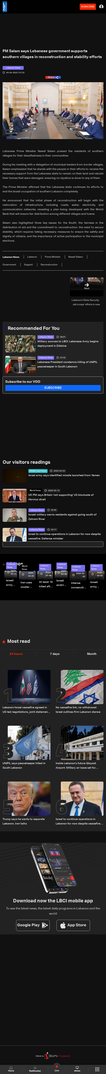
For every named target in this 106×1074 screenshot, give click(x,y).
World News (35, 491)
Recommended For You (33, 328)
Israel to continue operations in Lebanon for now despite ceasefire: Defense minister (64, 536)
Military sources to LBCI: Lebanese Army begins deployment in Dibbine (67, 343)
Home (11, 1069)
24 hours (16, 654)
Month (92, 654)
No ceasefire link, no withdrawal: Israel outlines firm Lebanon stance (78, 709)
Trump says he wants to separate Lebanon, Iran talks (24, 821)
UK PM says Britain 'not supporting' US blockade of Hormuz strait (61, 497)
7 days (55, 654)
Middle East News (38, 471)
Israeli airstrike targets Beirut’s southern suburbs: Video (62, 583)
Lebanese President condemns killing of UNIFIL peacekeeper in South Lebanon (67, 364)
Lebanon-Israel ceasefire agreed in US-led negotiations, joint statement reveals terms (26, 710)
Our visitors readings (26, 462)
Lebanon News (46, 337)
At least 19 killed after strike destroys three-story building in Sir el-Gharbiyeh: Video (46, 585)
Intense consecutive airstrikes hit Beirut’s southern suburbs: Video (79, 586)
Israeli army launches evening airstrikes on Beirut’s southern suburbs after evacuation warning (97, 585)
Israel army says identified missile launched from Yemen (64, 475)
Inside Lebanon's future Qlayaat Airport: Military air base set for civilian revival (76, 766)
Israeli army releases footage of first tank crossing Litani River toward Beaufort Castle (11, 583)
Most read (18, 641)
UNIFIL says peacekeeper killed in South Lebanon (24, 765)
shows (77, 1069)
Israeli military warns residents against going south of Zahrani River (62, 517)
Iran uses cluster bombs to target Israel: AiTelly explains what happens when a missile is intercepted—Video (28, 585)
